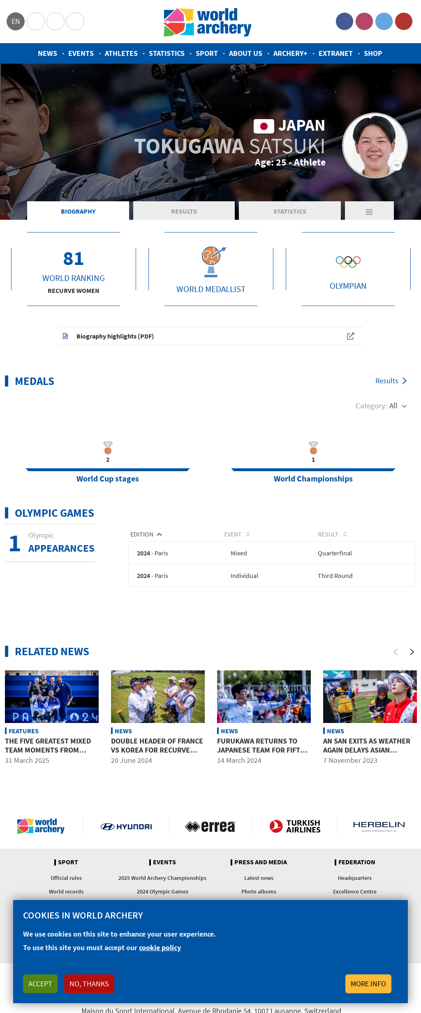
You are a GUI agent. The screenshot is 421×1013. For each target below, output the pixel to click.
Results (184, 211)
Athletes (121, 53)
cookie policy (160, 947)
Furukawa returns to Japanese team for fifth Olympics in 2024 (261, 750)
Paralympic (55, 21)
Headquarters (355, 878)
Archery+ (290, 53)
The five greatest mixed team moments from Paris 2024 (48, 750)
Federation (356, 862)
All (393, 405)
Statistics (167, 53)
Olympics (36, 21)
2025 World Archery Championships (162, 878)
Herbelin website (379, 826)
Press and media (260, 862)
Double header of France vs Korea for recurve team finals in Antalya (157, 750)
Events (81, 53)
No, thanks (89, 983)
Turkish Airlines (294, 826)
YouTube (404, 21)
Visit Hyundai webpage (126, 826)
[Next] (412, 652)
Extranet (336, 53)
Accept (40, 983)
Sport (207, 53)
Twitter (384, 21)
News (47, 53)
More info (368, 983)
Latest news (258, 878)
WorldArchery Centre (75, 21)
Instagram (364, 21)
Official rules (66, 878)
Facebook (344, 21)
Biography (78, 211)
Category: (371, 405)
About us (245, 53)
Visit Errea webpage (210, 826)
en (16, 21)
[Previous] (395, 652)
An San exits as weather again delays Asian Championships (366, 750)
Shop (373, 53)
